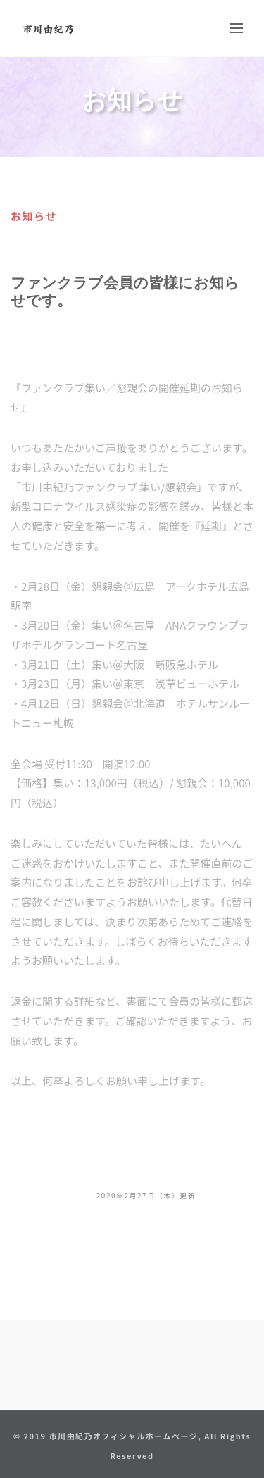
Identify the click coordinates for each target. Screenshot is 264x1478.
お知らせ (34, 215)
